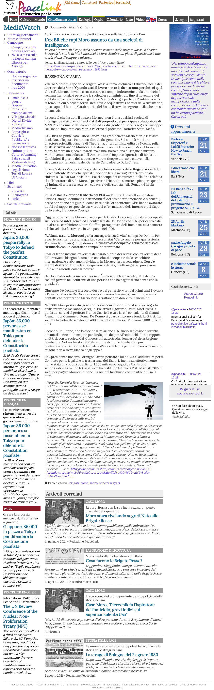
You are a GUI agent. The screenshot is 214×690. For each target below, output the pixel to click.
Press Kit (18, 191)
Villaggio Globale (23, 117)
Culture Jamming (24, 154)
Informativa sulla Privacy (135, 684)
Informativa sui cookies (164, 684)
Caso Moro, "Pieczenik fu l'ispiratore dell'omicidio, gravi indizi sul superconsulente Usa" (120, 609)
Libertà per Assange (19, 64)
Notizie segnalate (24, 76)
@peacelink (178, 309)
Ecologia (85, 20)
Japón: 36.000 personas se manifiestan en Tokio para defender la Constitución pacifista (17, 335)
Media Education (24, 166)
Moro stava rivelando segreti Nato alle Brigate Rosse (122, 518)
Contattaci (89, 2)
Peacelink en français (15, 402)
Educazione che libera (183, 170)
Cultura (25, 20)
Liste (129, 20)
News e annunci (19, 39)
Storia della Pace (101, 640)
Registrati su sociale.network (190, 391)
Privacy (16, 124)
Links (15, 199)
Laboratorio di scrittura (108, 550)
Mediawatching (23, 162)
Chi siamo (72, 2)
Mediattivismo (22, 128)
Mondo (39, 20)
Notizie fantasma (23, 147)
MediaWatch (22, 27)
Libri (10, 183)
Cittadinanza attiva (62, 20)
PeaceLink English (20, 220)
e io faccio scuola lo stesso (183, 265)
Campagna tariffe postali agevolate (24, 49)
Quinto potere (22, 151)
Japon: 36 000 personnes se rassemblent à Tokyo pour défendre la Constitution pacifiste (16, 440)
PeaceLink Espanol (20, 303)
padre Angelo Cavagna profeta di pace (183, 246)
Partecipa (106, 2)
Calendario (115, 20)
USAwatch (19, 177)
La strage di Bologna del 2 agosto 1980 (122, 654)
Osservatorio (16, 71)
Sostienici (122, 2)
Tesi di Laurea (21, 173)
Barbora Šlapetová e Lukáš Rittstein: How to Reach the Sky (182, 146)
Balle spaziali (20, 158)
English (151, 19)
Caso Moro (95, 502)
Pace (13, 20)
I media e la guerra (19, 99)
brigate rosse (78, 483)
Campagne (15, 42)
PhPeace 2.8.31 (111, 684)
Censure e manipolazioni (21, 111)
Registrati (197, 20)
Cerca (162, 20)
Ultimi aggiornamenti (23, 35)
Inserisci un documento (20, 82)
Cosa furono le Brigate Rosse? (114, 560)
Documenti (15, 93)
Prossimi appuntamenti (183, 129)
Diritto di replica (188, 684)
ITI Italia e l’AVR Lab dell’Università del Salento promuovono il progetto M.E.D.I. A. (185, 198)
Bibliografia (19, 195)
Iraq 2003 (18, 87)
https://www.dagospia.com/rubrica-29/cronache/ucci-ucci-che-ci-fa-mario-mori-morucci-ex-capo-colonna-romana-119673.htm (101, 67)
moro (94, 483)
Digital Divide (21, 120)
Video (140, 20)
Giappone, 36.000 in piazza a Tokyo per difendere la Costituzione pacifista (20, 536)
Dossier (17, 105)
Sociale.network (19, 204)
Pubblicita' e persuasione (20, 141)
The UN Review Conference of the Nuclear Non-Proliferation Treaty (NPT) (20, 616)
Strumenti (14, 186)
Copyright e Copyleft (20, 133)
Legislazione (20, 170)
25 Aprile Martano (177, 223)
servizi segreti (109, 483)
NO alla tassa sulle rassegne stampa (24, 56)
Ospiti (98, 20)
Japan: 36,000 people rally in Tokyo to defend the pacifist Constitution (18, 247)
